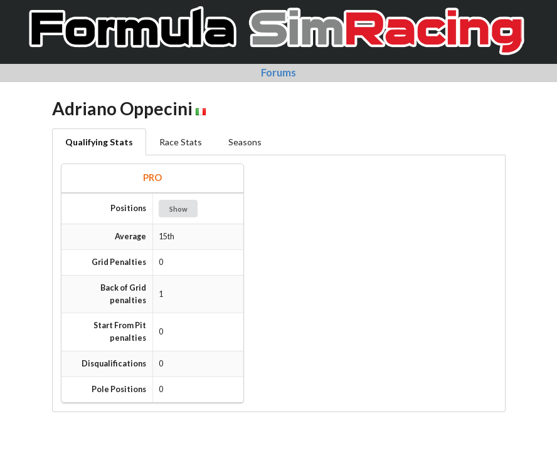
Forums (278, 72)
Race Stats (180, 142)
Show (178, 209)
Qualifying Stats (99, 142)
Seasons (245, 142)
